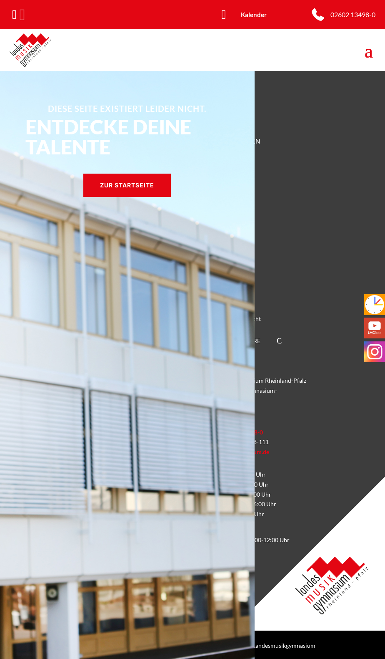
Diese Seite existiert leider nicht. (127, 109)
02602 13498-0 (352, 14)
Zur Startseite (127, 185)
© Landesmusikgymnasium (281, 645)
